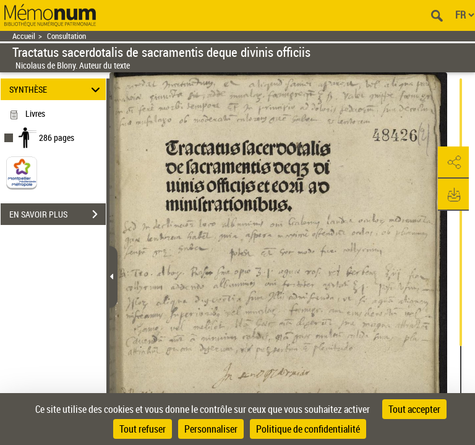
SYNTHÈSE (56, 89)
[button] (453, 162)
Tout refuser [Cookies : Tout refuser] (142, 429)
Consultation (66, 36)
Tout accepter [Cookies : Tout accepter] (414, 409)
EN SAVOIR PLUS (57, 214)
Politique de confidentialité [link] (308, 429)
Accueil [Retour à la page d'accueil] (23, 36)
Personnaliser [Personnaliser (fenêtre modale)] (211, 429)
